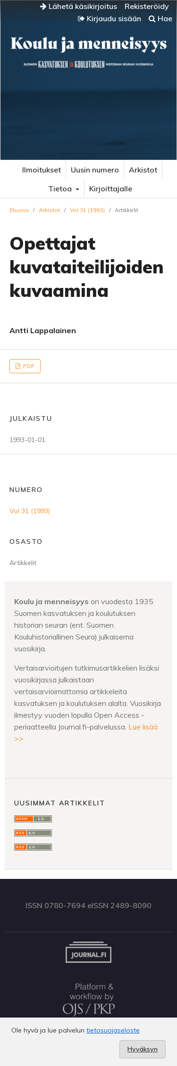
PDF (28, 365)
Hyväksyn (142, 1049)
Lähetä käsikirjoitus (78, 6)
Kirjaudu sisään (109, 18)
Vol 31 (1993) (87, 209)
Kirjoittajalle (110, 188)
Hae (160, 18)
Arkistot (143, 169)
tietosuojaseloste (113, 1030)
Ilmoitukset (41, 169)
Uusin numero (95, 169)
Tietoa (61, 188)
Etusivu (19, 209)
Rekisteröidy (147, 6)
